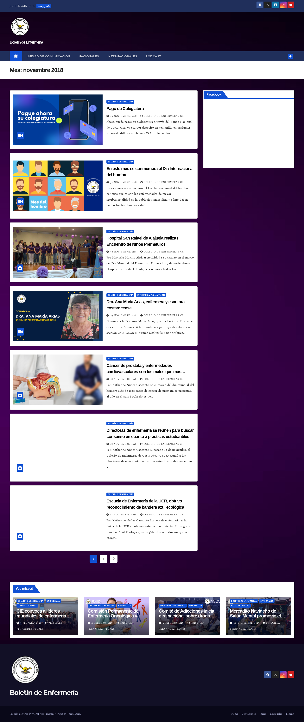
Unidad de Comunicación (48, 56)
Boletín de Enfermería (26, 42)
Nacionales (89, 56)
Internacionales (122, 56)
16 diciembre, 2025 (247, 623)
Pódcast (154, 56)
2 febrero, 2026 (174, 623)
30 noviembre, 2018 (124, 116)
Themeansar (73, 713)
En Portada (53, 601)
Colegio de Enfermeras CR (162, 116)
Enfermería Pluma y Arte (151, 295)
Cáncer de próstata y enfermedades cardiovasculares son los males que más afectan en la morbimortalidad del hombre (144, 371)
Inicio (263, 713)
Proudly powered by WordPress (27, 713)
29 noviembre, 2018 (124, 315)
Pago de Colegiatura (125, 108)
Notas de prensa (240, 606)
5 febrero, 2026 (31, 623)
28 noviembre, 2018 (123, 379)
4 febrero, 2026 (103, 623)
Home (234, 713)
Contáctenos (249, 713)
